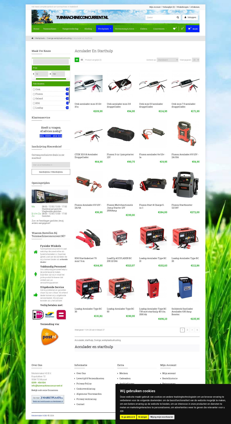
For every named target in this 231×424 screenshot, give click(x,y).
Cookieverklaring (85, 388)
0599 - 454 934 (39, 382)
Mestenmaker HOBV (39, 416)
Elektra (144, 28)
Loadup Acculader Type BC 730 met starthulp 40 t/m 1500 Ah (152, 311)
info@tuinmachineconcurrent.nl (47, 386)
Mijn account (169, 373)
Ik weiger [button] (142, 417)
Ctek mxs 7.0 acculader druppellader (183, 105)
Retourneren (169, 383)
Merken (123, 373)
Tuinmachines (50, 28)
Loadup (39, 107)
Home (36, 28)
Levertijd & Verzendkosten (90, 378)
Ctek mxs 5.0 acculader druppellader (151, 105)
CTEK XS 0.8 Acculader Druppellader (86, 156)
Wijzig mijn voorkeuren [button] (161, 417)
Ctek (38, 89)
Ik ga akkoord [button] (128, 417)
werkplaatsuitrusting (111, 340)
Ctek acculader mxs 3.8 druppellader (119, 105)
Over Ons (81, 373)
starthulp (89, 340)
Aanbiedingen (126, 383)
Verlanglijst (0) (169, 7)
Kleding (89, 28)
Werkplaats (104, 28)
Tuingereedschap (71, 28)
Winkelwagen (183, 7)
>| (197, 330)
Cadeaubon (125, 378)
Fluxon (39, 93)
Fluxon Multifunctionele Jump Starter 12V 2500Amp (120, 208)
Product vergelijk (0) (93, 60)
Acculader (79, 340)
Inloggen (190, 17)
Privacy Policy (83, 383)
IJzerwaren (160, 28)
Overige (97, 340)
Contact (80, 404)
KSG (38, 103)
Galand (39, 98)
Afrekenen (195, 7)
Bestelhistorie (170, 378)
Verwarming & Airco (125, 28)
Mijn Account (155, 7)
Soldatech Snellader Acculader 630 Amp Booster (182, 311)
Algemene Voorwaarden (89, 393)
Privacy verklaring (86, 399)
